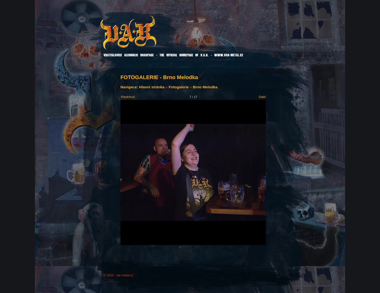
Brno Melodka (205, 87)
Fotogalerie (179, 87)
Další (262, 97)
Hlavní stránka (152, 87)
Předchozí (128, 97)
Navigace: (129, 87)
